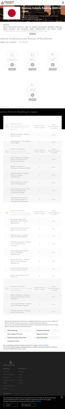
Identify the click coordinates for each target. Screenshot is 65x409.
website (45, 345)
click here (38, 401)
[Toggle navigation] (63, 2)
